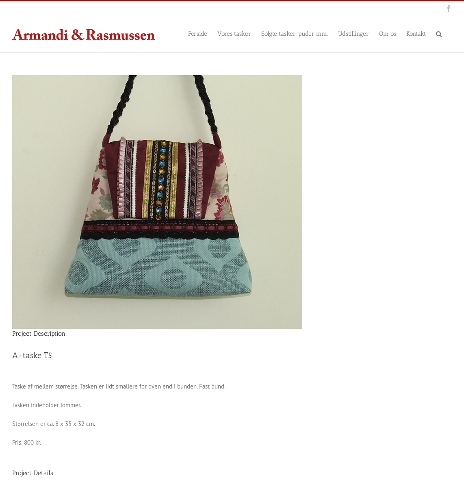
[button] (439, 33)
